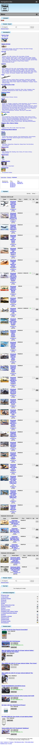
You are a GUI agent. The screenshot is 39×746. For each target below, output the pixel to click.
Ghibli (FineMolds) (6, 105)
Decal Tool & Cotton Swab (7, 120)
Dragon (30, 57)
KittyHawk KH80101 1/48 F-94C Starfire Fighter (13, 204)
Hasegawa (23, 58)
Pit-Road (7, 81)
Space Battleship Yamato (7, 109)
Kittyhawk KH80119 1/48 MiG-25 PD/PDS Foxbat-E (13, 380)
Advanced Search (5, 28)
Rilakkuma (33, 108)
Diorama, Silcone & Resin (16, 121)
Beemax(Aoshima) (10, 89)
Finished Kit (5, 167)
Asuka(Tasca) (31, 68)
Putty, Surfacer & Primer (30, 116)
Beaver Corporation (6, 57)
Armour (4, 63)
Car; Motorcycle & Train (8, 84)
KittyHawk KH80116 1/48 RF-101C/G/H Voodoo (13, 345)
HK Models (28, 58)
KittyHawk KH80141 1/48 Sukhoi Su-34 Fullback (13, 455)
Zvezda (12, 62)
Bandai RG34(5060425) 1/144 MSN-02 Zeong (13, 685)
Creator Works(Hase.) (23, 103)
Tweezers (4, 119)
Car (7, 36)
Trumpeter (14, 60)
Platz (20, 59)
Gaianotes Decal (27, 137)
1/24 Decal (30, 90)
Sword (6, 60)
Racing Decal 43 (11, 90)
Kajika (3, 81)
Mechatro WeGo (5, 108)
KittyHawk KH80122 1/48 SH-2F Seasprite (13, 391)
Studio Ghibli (5, 166)
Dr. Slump (22, 104)
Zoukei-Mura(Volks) (6, 62)
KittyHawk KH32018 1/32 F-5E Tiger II (14, 546)
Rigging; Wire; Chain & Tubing (10, 123)
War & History (19, 151)
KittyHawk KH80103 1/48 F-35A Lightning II (13, 227)
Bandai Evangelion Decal (14, 104)
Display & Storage (6, 139)
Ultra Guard (22, 110)
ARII (17, 56)
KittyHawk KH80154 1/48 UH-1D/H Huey (13, 507)
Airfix (8, 56)
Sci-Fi (3, 98)
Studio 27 (4, 137)
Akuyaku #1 (4, 103)
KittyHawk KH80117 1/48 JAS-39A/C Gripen (13, 356)
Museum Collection (13, 136)
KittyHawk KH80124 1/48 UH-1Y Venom (13, 401)
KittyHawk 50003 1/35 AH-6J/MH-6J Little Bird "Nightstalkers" (15, 559)
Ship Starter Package (28, 48)
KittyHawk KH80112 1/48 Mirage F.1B (13, 310)
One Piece (12, 108)
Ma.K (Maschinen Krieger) (26, 107)
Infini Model (29, 80)
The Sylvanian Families (7, 172)
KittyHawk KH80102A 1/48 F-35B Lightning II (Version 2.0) (13, 216)
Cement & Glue (5, 118)
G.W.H (18, 58)
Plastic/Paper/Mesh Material (9, 129)
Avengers (10, 103)
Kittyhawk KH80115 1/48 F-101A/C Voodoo (13, 333)
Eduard (33, 57)
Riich (35, 70)
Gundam (25, 105)
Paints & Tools (6, 112)
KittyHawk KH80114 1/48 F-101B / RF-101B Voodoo (13, 321)
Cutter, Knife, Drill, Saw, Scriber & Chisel (27, 118)
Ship (3, 74)
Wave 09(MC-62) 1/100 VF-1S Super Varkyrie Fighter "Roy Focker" (19, 663)
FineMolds (8, 58)
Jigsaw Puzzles (6, 161)
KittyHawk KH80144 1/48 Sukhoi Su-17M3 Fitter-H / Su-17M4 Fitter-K (13, 480)
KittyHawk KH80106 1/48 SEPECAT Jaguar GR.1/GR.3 (13, 263)
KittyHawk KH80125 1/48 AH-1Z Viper (13, 412)
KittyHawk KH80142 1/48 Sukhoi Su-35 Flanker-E (13, 467)
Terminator (17, 110)
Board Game (5, 154)
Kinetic (8, 59)
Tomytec (7, 73)
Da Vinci (30, 103)
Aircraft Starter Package (7, 48)
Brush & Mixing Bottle (14, 118)
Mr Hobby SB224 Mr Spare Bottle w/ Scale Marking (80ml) (17, 716)
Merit (29, 70)
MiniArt (17, 59)
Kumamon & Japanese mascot (14, 107)
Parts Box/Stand (29, 144)
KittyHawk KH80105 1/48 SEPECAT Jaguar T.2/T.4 (13, 239)
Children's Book (5, 153)
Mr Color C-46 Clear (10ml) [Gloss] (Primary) (13, 705)
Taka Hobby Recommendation (29, 121)
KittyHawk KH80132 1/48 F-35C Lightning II (13, 434)
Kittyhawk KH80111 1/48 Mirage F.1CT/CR (13, 300)
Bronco (16, 57)
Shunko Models (32, 136)
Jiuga (3, 159)
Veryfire (35, 81)
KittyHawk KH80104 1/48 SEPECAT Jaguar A (13, 251)
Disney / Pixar (5, 104)
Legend (23, 70)
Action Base (4, 144)
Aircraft (4, 51)
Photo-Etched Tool (18, 120)
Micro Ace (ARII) (5, 71)
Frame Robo (27, 104)
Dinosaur (11, 97)
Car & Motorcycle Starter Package (9, 49)
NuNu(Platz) (4, 90)
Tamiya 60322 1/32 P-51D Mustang (11, 641)
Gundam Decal (5, 136)
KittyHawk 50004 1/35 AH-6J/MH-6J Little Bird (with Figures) (15, 569)
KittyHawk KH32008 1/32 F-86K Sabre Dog (14, 538)
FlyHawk (4, 80)
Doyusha (26, 57)
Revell (23, 59)
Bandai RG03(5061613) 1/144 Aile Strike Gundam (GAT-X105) (18, 695)
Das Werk (13, 69)
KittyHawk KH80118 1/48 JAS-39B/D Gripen (13, 368)
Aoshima (14, 56)
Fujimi (12, 58)
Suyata (31, 71)
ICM (3, 59)
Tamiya (10, 60)
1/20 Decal (25, 90)
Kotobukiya (4, 107)
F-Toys (3, 58)
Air (2, 36)
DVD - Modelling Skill (6, 151)
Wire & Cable (12, 127)
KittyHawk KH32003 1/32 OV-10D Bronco (14, 522)
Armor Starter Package (18, 48)
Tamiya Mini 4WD (22, 109)
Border (12, 57)
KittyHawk (13, 59)
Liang (26, 70)
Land (5, 36)
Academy (4, 56)
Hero (3, 70)
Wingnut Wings (20, 60)
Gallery (15, 58)
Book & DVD (5, 147)
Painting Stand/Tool (6, 121)
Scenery (15, 97)
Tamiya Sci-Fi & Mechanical (8, 110)
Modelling (14, 151)
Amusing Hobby (20, 68)
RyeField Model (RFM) (18, 71)
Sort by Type (5, 35)
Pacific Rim (17, 108)
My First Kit (5, 38)
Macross (35, 107)
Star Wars (15, 109)
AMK (10, 56)
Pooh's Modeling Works (23, 136)
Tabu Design (9, 137)
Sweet (3, 60)
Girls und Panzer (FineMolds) (17, 105)
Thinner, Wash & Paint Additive (17, 116)
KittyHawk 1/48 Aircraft (13, 210)
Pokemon (22, 108)
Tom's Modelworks (24, 81)
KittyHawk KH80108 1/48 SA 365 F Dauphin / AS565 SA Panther (13, 277)
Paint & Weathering (6, 116)
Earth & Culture (6, 92)
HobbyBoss (33, 58)
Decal (3, 131)
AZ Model (27, 56)
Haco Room (30, 105)
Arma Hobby (21, 56)
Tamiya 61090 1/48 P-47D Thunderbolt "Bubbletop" (15, 728)
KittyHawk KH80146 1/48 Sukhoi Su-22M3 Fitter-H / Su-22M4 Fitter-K (13, 495)
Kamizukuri (30, 73)
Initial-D (35, 105)
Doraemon (34, 103)
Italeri (5, 59)
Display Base (10, 144)
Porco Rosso (28, 108)
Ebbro (22, 89)
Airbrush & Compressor (27, 120)
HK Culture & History (27, 151)
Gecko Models (31, 69)
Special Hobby (34, 59)
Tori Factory (12, 73)
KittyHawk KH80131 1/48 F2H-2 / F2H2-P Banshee (13, 423)
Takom (35, 71)
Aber (3, 68)
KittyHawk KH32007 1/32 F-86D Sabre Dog (14, 530)
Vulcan (21, 73)
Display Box (16, 144)
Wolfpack (26, 60)
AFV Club (11, 68)
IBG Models (12, 70)
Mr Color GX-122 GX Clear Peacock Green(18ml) (15, 629)
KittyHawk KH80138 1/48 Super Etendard (13, 444)
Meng (32, 70)
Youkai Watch (28, 110)
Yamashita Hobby (6, 82)
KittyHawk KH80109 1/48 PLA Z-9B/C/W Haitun (13, 289)
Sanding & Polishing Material (13, 119)
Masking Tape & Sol (24, 119)
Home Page (3, 177)
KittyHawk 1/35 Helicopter (16, 563)
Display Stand (23, 144)
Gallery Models (13, 80)
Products (9, 177)
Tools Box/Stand (5, 145)
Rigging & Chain (5, 127)
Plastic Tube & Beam (20, 127)
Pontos (11, 81)
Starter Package (6, 44)
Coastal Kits (20, 57)
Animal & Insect (5, 97)
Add (37, 214)
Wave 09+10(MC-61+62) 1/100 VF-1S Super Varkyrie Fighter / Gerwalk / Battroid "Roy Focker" (18, 651)
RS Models (27, 59)
